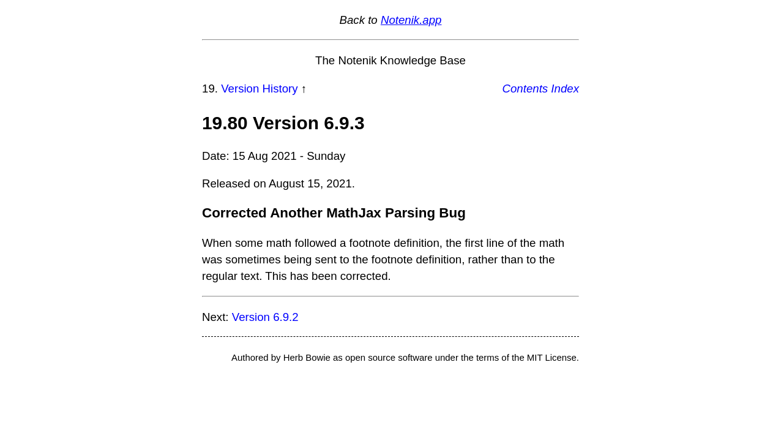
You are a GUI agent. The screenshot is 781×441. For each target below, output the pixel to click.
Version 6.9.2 (265, 317)
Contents (525, 88)
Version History (259, 88)
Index (565, 88)
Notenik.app (411, 19)
